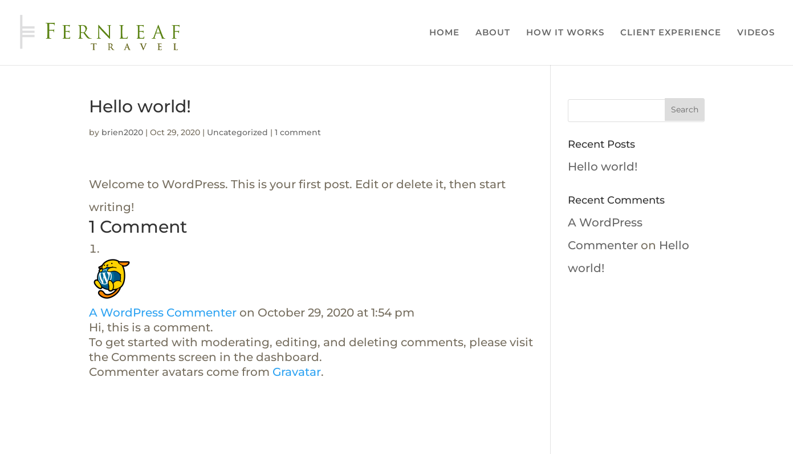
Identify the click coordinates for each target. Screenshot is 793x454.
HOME (444, 33)
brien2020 (122, 132)
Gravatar (297, 372)
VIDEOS (756, 33)
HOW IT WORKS (565, 33)
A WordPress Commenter (163, 312)
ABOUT (492, 33)
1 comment (298, 132)
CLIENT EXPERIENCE (670, 33)
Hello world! (602, 166)
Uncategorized (237, 132)
